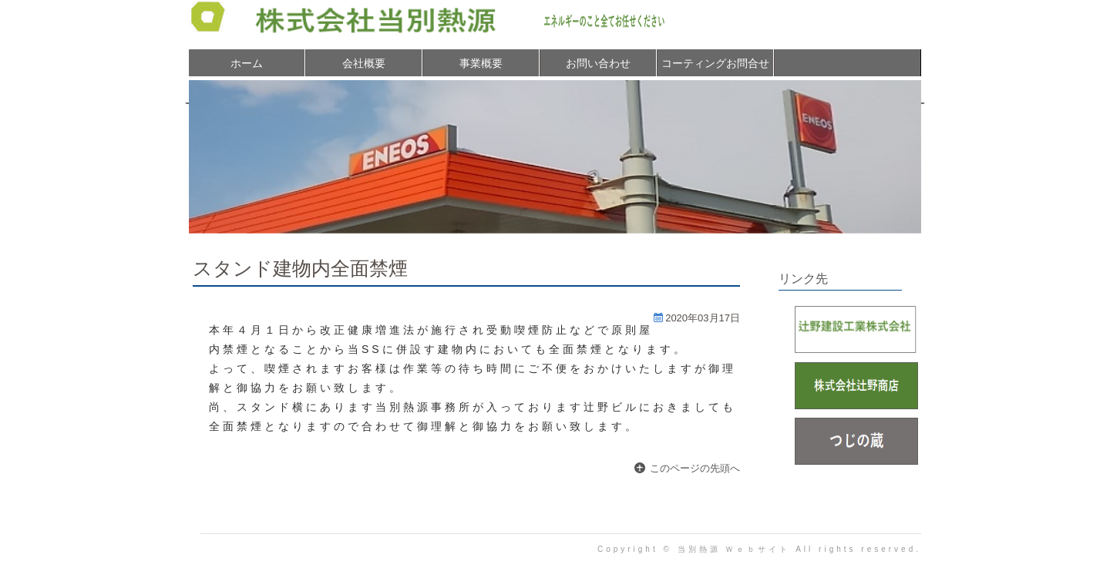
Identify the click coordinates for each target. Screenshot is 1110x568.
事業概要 (481, 63)
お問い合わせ (598, 63)
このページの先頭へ (695, 468)
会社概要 (363, 63)
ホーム (246, 63)
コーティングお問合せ (715, 63)
